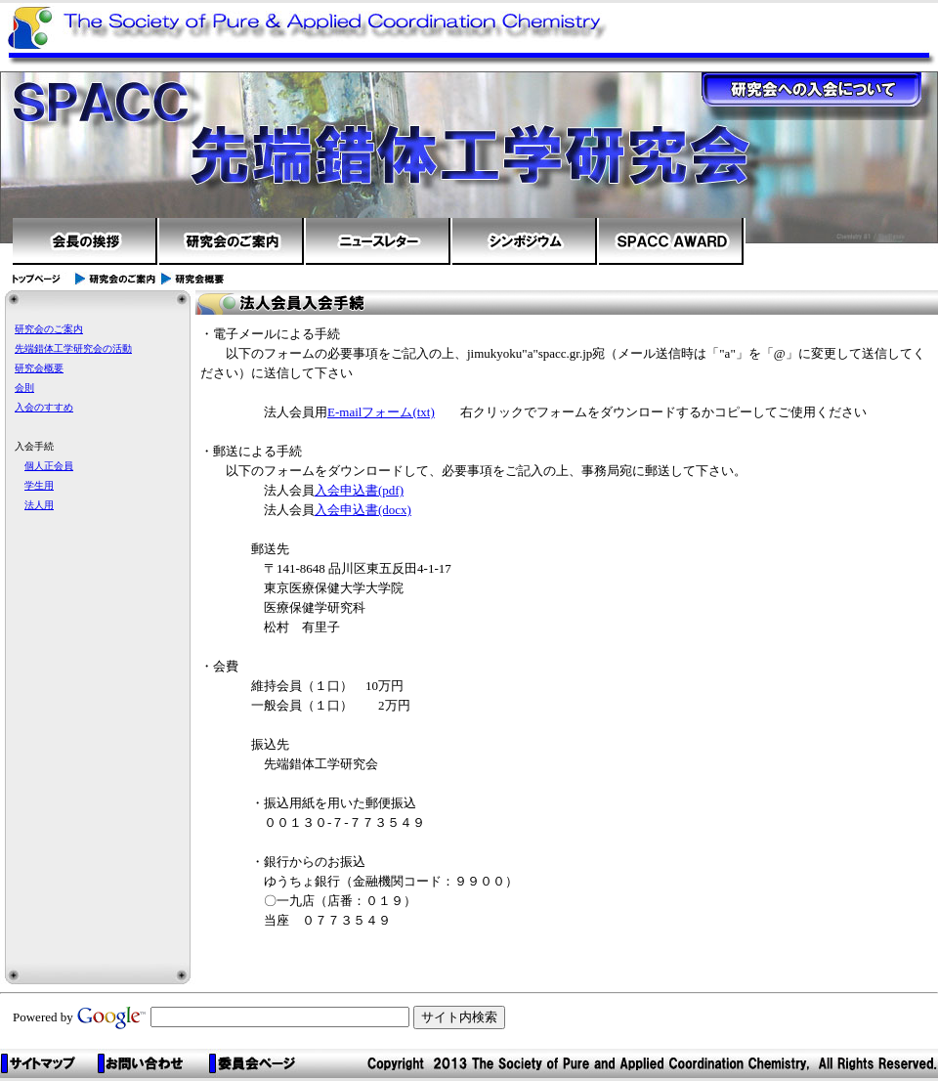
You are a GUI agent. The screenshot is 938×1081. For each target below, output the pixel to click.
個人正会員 (48, 465)
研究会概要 (39, 368)
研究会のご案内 (49, 329)
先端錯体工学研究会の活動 (73, 348)
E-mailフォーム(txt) (381, 412)
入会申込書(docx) (363, 509)
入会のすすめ (44, 407)
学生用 (39, 485)
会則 (24, 387)
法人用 (39, 504)
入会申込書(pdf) (359, 490)
